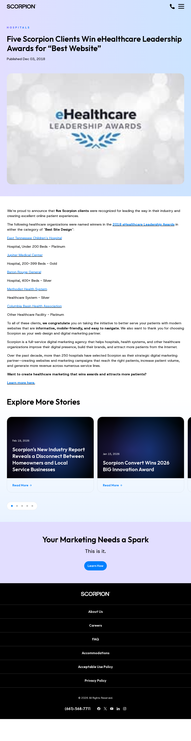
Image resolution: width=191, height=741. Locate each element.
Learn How (95, 566)
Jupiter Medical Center (25, 255)
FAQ (95, 639)
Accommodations (95, 653)
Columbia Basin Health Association (34, 306)
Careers (95, 625)
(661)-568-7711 (77, 709)
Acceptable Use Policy (95, 667)
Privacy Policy (95, 680)
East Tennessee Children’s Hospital (34, 238)
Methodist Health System (27, 289)
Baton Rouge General (24, 272)
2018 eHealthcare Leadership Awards (144, 224)
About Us (95, 611)
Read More (22, 485)
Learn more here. (21, 382)
